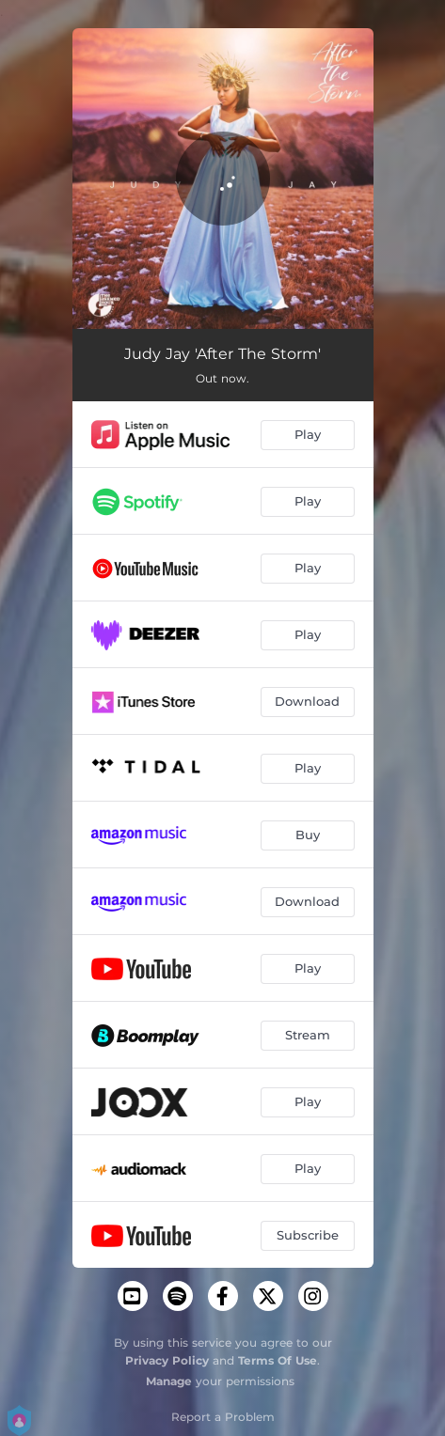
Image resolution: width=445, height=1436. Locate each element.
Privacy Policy (167, 1360)
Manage (169, 1381)
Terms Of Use (277, 1360)
